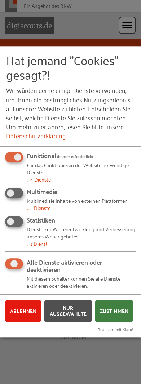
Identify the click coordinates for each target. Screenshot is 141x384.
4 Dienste (39, 179)
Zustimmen (114, 311)
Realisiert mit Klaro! (115, 329)
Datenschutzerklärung (36, 136)
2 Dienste (38, 207)
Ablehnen (23, 311)
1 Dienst (37, 243)
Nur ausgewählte (68, 310)
